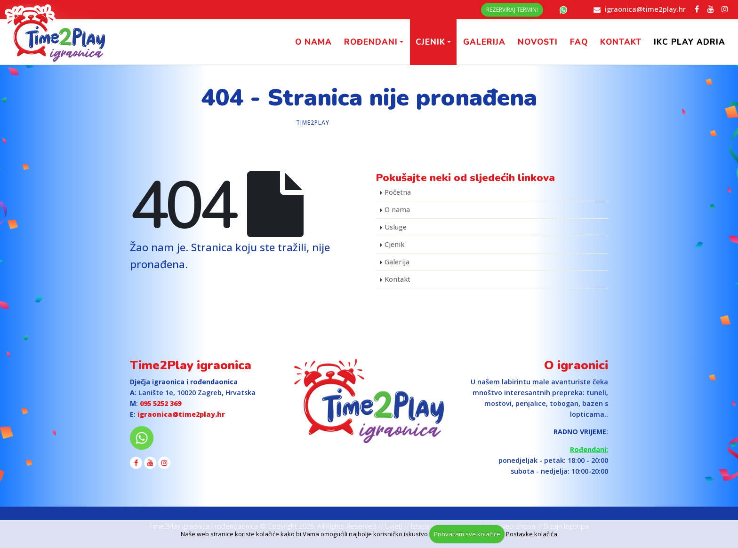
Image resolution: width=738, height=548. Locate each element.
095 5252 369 (160, 403)
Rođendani (371, 42)
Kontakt (621, 42)
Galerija (484, 42)
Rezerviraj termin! (512, 10)
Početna (398, 192)
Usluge (396, 226)
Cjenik (430, 42)
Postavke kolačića (531, 534)
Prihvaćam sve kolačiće (467, 534)
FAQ (579, 42)
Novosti (538, 42)
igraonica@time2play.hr (645, 9)
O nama (313, 42)
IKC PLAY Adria (689, 42)
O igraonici (576, 365)
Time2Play (312, 123)
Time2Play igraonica (190, 365)
